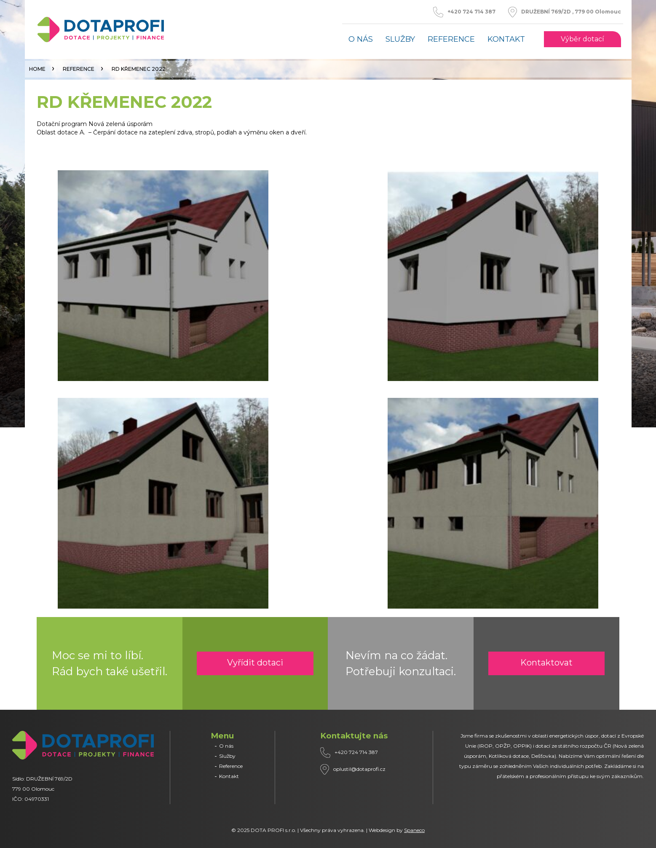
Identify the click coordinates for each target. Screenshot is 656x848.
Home (37, 69)
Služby (400, 39)
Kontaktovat (546, 662)
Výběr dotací (582, 39)
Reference (451, 39)
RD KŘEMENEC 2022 (139, 69)
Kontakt (506, 39)
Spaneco (414, 830)
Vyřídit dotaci (255, 662)
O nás (360, 39)
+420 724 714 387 (471, 12)
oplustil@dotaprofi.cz (359, 769)
